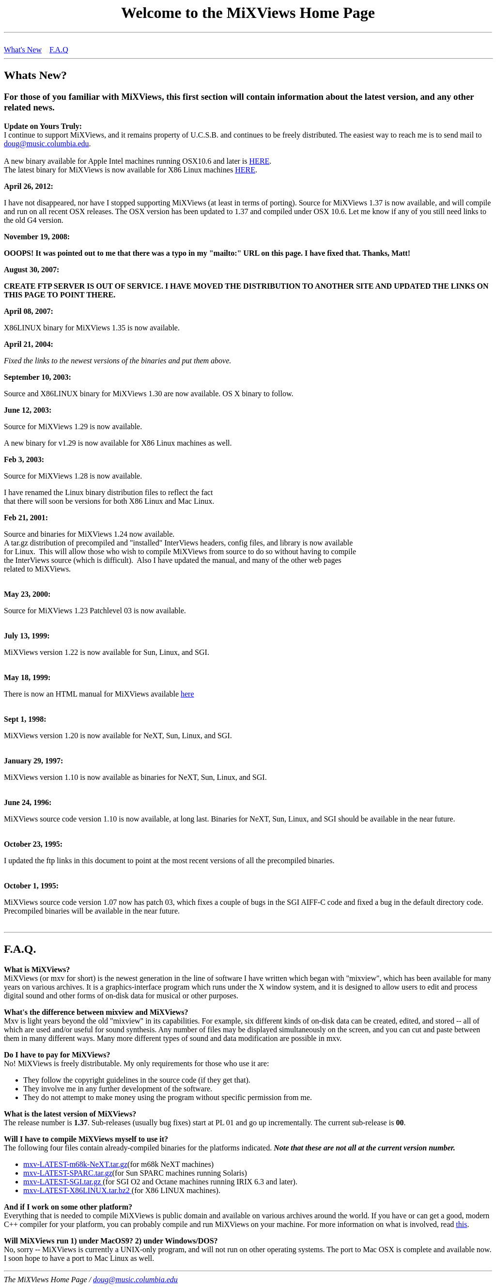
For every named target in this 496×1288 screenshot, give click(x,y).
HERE (259, 161)
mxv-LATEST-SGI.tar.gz (63, 1182)
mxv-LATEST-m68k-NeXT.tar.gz (75, 1164)
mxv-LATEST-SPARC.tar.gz (67, 1173)
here (187, 694)
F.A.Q (58, 50)
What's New (23, 50)
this (461, 1224)
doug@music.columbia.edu (46, 144)
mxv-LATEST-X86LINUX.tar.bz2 (77, 1190)
